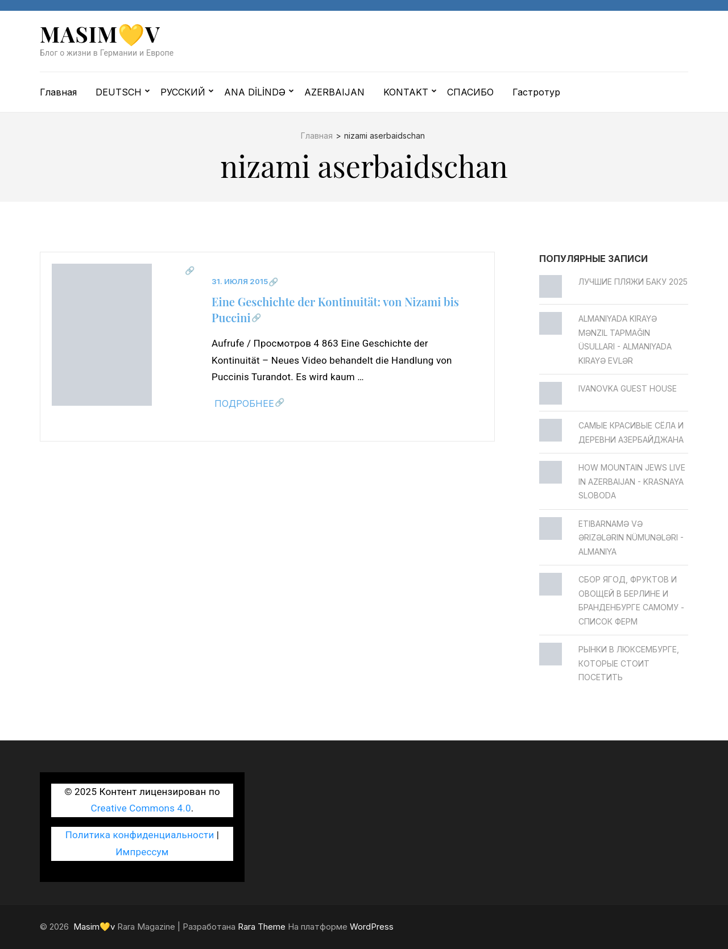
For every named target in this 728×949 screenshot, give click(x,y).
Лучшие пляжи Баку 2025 (633, 281)
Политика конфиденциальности (139, 834)
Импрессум (141, 852)
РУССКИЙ (182, 92)
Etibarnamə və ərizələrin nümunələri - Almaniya (631, 537)
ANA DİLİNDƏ (255, 92)
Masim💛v (100, 33)
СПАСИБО (470, 92)
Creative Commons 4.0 (141, 808)
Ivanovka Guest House (627, 388)
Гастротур (536, 92)
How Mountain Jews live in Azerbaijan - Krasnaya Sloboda (631, 481)
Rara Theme (262, 926)
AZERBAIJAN (334, 92)
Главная (58, 92)
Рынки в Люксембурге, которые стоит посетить (628, 663)
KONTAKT (405, 92)
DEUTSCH (119, 92)
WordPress (372, 926)
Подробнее (244, 403)
